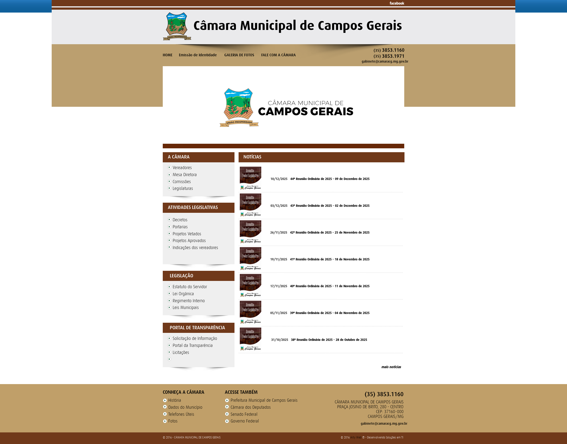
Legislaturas (183, 188)
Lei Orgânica (183, 293)
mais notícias (391, 367)
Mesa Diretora (185, 174)
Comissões (182, 181)
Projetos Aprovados (189, 240)
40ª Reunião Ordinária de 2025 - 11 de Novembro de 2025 (329, 286)
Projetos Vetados (187, 233)
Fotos (172, 421)
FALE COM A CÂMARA (278, 55)
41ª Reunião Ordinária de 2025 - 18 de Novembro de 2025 (329, 259)
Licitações (181, 352)
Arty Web (356, 437)
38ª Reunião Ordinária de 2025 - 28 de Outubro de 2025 (329, 340)
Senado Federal (244, 414)
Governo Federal (245, 421)
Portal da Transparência (193, 345)
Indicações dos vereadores (195, 247)
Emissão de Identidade (198, 55)
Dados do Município (185, 407)
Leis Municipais (186, 307)
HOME (167, 55)
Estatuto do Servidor (190, 286)
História (174, 400)
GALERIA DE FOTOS (239, 55)
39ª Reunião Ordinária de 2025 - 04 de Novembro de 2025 (329, 313)
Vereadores (182, 167)
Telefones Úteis (181, 414)
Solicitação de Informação (195, 338)
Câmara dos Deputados (251, 407)
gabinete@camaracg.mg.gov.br (385, 61)
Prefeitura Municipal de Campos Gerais (264, 400)
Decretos (180, 219)
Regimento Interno (189, 300)
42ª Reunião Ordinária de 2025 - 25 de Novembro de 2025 (329, 232)
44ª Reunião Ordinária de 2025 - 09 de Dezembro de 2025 (329, 179)
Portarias (180, 226)
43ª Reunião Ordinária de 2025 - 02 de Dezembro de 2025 (329, 206)
